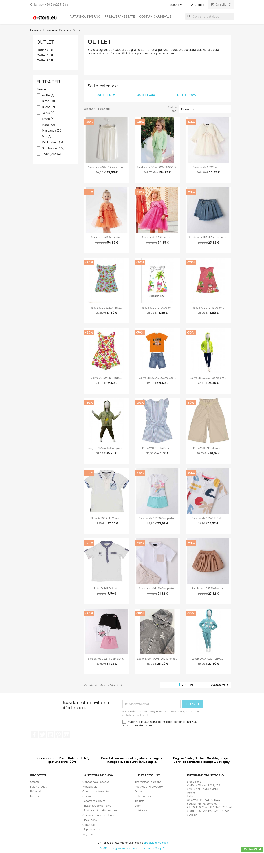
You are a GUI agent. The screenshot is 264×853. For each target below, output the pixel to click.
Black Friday (89, 820)
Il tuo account (147, 775)
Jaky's (48, 113)
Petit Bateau (52, 142)
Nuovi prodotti (39, 786)
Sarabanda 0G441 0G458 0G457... (157, 167)
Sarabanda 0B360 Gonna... (208, 588)
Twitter (42, 734)
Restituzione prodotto (149, 786)
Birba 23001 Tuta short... (157, 448)
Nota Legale (89, 786)
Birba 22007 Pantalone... (208, 448)
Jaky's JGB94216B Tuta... (106, 378)
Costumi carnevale (155, 16)
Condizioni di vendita (95, 791)
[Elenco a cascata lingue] (176, 5)
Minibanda (52, 131)
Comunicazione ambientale (99, 815)
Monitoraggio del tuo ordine (100, 810)
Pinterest (58, 734)
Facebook (34, 734)
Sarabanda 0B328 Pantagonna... (208, 237)
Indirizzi (139, 801)
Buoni (138, 805)
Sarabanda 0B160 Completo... (157, 588)
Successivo (220, 685)
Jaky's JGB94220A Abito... (106, 307)
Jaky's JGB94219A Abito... (157, 307)
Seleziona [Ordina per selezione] (205, 109)
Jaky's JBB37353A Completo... (208, 378)
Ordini (138, 791)
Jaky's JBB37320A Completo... (106, 448)
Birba (48, 101)
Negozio (87, 834)
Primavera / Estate (120, 16)
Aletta (48, 95)
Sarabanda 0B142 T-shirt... (208, 518)
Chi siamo (88, 796)
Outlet (45, 42)
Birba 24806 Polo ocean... (106, 518)
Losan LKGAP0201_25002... (208, 658)
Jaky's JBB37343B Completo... (157, 378)
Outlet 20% (45, 60)
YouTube (50, 734)
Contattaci (89, 824)
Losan (48, 119)
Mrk (47, 136)
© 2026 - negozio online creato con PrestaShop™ (132, 848)
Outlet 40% (45, 50)
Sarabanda (53, 148)
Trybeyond (51, 154)
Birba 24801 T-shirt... (107, 588)
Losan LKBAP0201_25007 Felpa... (157, 658)
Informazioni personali (148, 782)
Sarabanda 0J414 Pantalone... (106, 167)
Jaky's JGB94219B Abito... (208, 307)
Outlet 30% (45, 55)
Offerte (35, 782)
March (48, 125)
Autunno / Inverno (85, 16)
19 (191, 685)
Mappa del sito (91, 829)
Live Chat (252, 849)
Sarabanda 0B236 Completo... (157, 518)
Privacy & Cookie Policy (96, 805)
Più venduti (37, 791)
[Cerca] (209, 16)
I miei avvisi (141, 810)
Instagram (66, 734)
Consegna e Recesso (95, 782)
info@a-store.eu (207, 803)
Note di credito (144, 796)
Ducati (48, 107)
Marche (35, 796)
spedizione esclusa (156, 842)
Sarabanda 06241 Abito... (208, 167)
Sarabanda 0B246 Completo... (106, 658)
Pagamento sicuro (93, 801)
